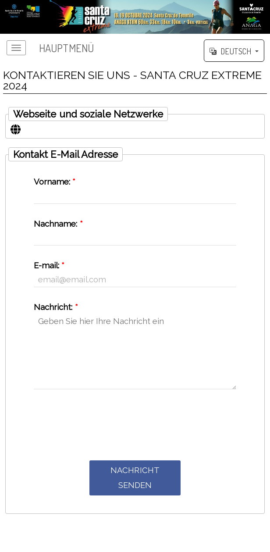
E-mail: (49, 265)
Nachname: (58, 223)
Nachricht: (56, 307)
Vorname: (55, 181)
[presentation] (135, 423)
